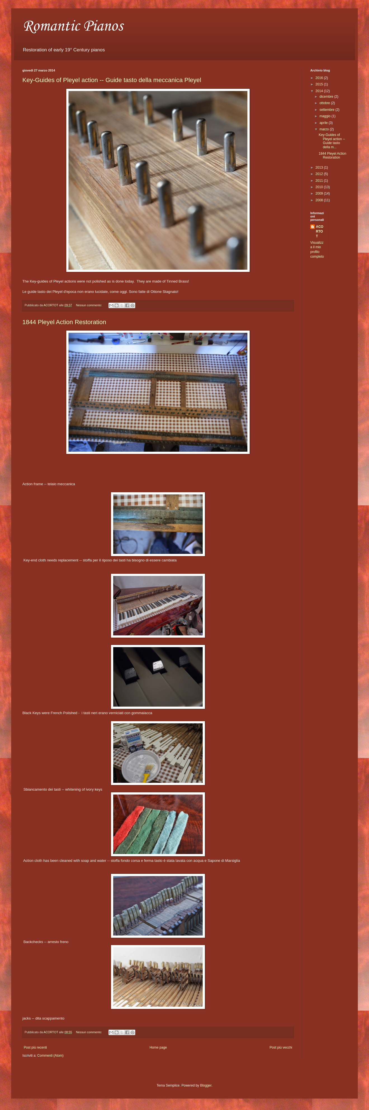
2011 (320, 181)
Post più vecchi (280, 1047)
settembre (327, 110)
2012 (320, 174)
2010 (320, 187)
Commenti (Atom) (50, 1056)
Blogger (206, 1085)
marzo (325, 129)
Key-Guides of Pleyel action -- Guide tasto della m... (332, 141)
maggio (326, 116)
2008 (320, 200)
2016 (320, 78)
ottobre (325, 103)
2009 (320, 193)
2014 (320, 91)
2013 (320, 167)
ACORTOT (319, 231)
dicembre (327, 97)
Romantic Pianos (72, 26)
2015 (320, 84)
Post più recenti (35, 1047)
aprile (324, 123)
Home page (158, 1047)
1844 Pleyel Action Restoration (64, 322)
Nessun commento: (89, 305)
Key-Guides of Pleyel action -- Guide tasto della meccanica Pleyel (111, 79)
